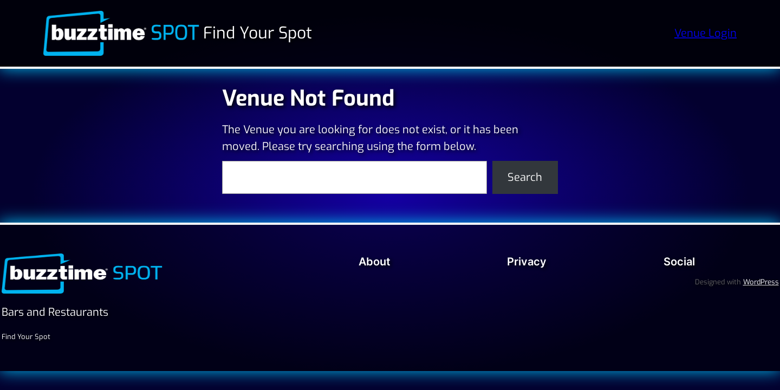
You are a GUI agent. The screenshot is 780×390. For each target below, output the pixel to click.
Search (525, 177)
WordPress (761, 282)
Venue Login (705, 33)
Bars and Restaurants (55, 312)
